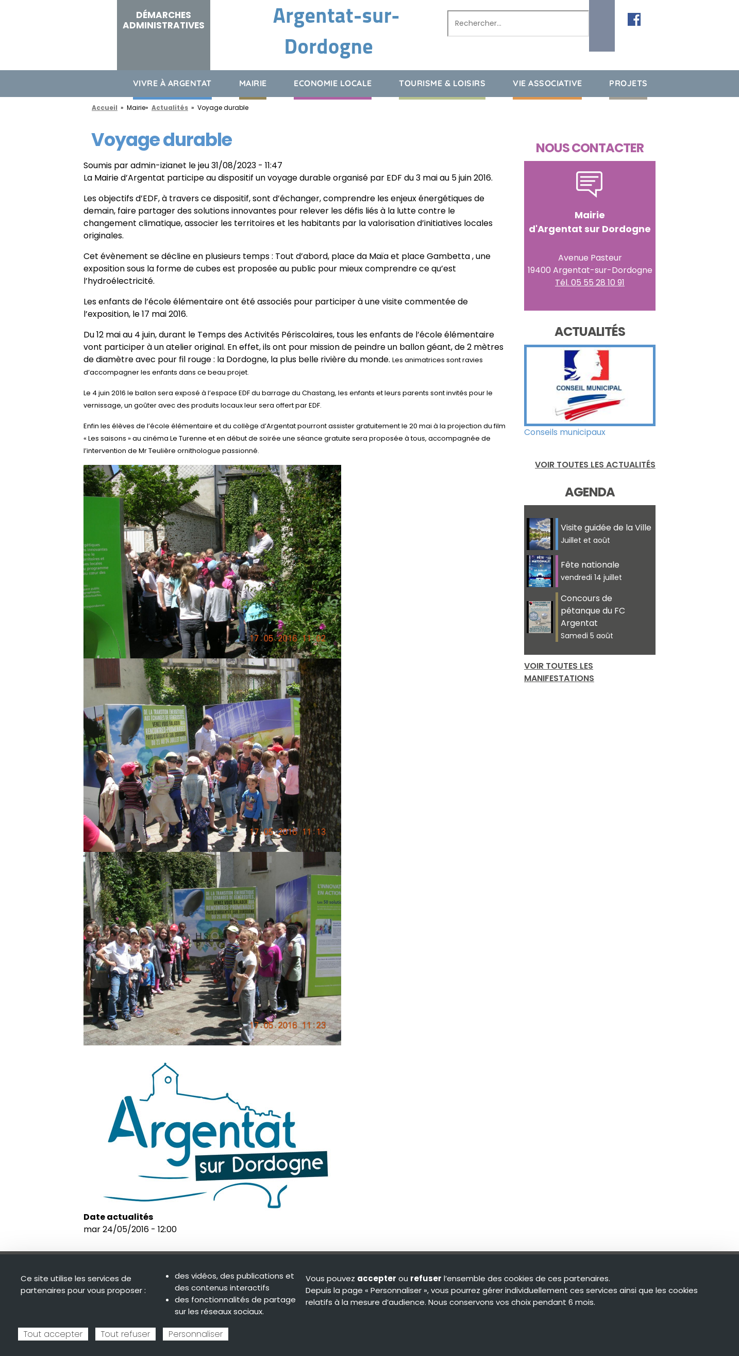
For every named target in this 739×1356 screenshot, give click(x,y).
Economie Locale (333, 83)
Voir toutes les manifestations (559, 672)
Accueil (91, 82)
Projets (628, 83)
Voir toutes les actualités (595, 465)
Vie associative (547, 83)
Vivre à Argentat (172, 83)
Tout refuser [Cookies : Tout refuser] (125, 1334)
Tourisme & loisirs (442, 83)
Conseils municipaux (565, 432)
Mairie (253, 83)
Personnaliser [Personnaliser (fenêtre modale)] (196, 1334)
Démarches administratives (164, 20)
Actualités (170, 107)
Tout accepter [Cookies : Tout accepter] (53, 1334)
